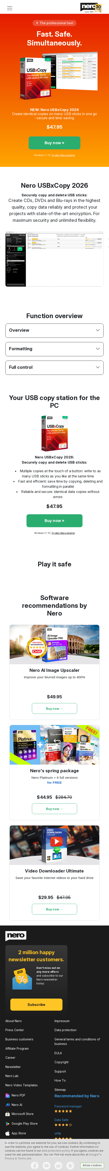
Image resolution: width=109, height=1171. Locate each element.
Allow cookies (92, 1165)
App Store (15, 1133)
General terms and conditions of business (77, 1041)
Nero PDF (15, 1095)
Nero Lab (12, 1076)
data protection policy (56, 1150)
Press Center (14, 1030)
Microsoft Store (19, 1114)
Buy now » (55, 143)
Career (10, 1057)
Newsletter (13, 1067)
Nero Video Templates (21, 1085)
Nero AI (13, 1105)
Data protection (65, 1030)
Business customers (19, 1039)
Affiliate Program (17, 1048)
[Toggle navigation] (9, 8)
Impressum (62, 1021)
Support (60, 1071)
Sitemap (60, 1089)
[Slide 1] (50, 291)
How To (60, 1080)
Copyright (61, 1062)
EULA (58, 1053)
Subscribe (36, 1004)
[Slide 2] (58, 291)
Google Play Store (21, 1124)
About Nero (13, 1021)
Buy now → (54, 708)
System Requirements (63, 155)
